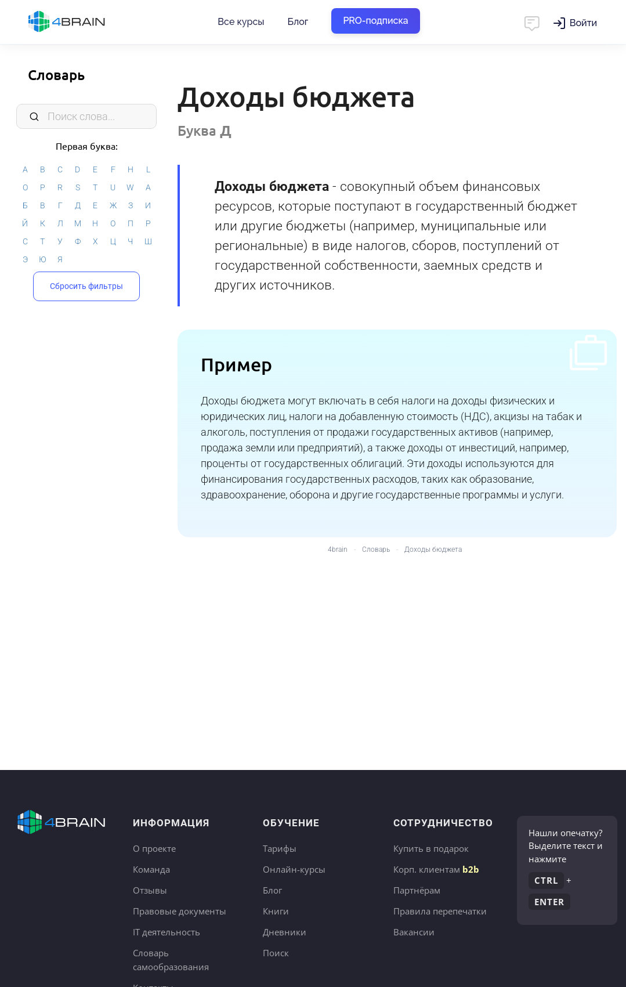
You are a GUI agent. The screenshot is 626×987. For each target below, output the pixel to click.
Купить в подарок (431, 848)
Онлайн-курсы (294, 869)
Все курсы (241, 21)
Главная (87, 22)
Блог (297, 21)
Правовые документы (179, 911)
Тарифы (279, 848)
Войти (583, 22)
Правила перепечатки (440, 911)
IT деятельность (166, 932)
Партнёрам (416, 890)
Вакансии (414, 932)
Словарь (56, 75)
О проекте (154, 848)
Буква (204, 130)
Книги (276, 911)
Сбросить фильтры (86, 286)
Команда (151, 869)
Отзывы (150, 890)
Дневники (284, 932)
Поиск (276, 953)
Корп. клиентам (436, 869)
